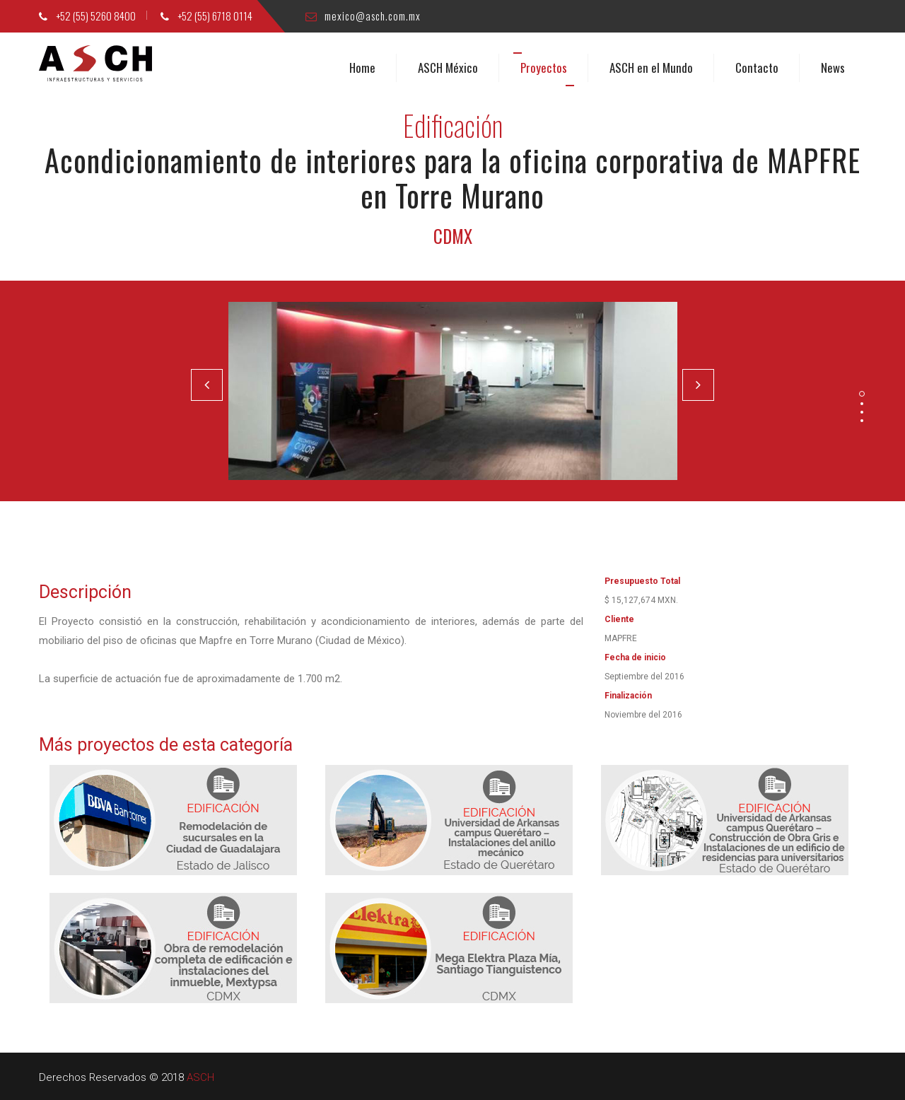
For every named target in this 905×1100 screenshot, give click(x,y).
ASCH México (448, 67)
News (833, 67)
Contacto (756, 67)
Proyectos (543, 67)
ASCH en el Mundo (651, 67)
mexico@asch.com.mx (363, 15)
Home (362, 67)
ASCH (200, 1077)
